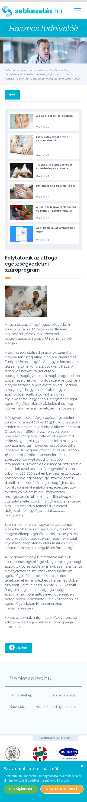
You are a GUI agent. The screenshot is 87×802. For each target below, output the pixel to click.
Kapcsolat (18, 707)
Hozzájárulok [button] (20, 789)
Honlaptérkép (21, 695)
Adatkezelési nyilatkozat (56, 707)
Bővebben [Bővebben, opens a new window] (64, 780)
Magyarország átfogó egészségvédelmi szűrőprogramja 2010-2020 (41, 622)
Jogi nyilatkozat (63, 695)
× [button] (82, 766)
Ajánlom (22, 647)
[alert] (43, 781)
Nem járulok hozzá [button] (61, 789)
